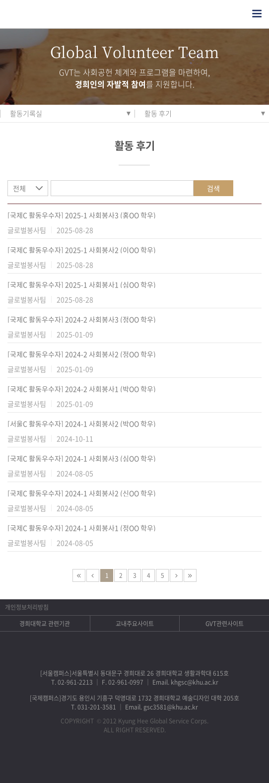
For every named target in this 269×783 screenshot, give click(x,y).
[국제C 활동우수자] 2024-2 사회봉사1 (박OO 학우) (81, 388)
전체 (19, 188)
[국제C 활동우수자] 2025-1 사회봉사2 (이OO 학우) (81, 249)
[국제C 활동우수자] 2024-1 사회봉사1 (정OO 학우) (81, 527)
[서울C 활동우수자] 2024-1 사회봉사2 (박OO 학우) (81, 423)
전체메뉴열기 (257, 13)
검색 (213, 188)
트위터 (122, 761)
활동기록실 (26, 113)
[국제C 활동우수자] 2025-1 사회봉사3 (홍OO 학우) (81, 215)
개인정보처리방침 (27, 607)
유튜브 (173, 761)
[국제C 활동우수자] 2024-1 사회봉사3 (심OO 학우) (81, 458)
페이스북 (96, 761)
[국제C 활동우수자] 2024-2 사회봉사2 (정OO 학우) (81, 354)
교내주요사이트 (135, 623)
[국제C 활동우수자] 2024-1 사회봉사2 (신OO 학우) (81, 493)
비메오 (147, 761)
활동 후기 (158, 113)
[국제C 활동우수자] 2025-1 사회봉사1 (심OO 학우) (81, 284)
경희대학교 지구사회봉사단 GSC (54, 14)
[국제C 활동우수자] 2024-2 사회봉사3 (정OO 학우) (81, 319)
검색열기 (237, 13)
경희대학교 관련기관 (44, 623)
